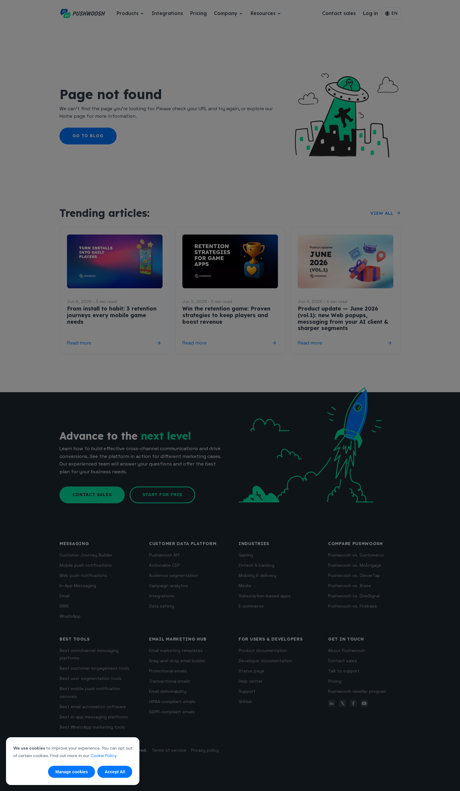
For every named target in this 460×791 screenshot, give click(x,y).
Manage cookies (71, 771)
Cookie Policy (103, 755)
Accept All (115, 771)
